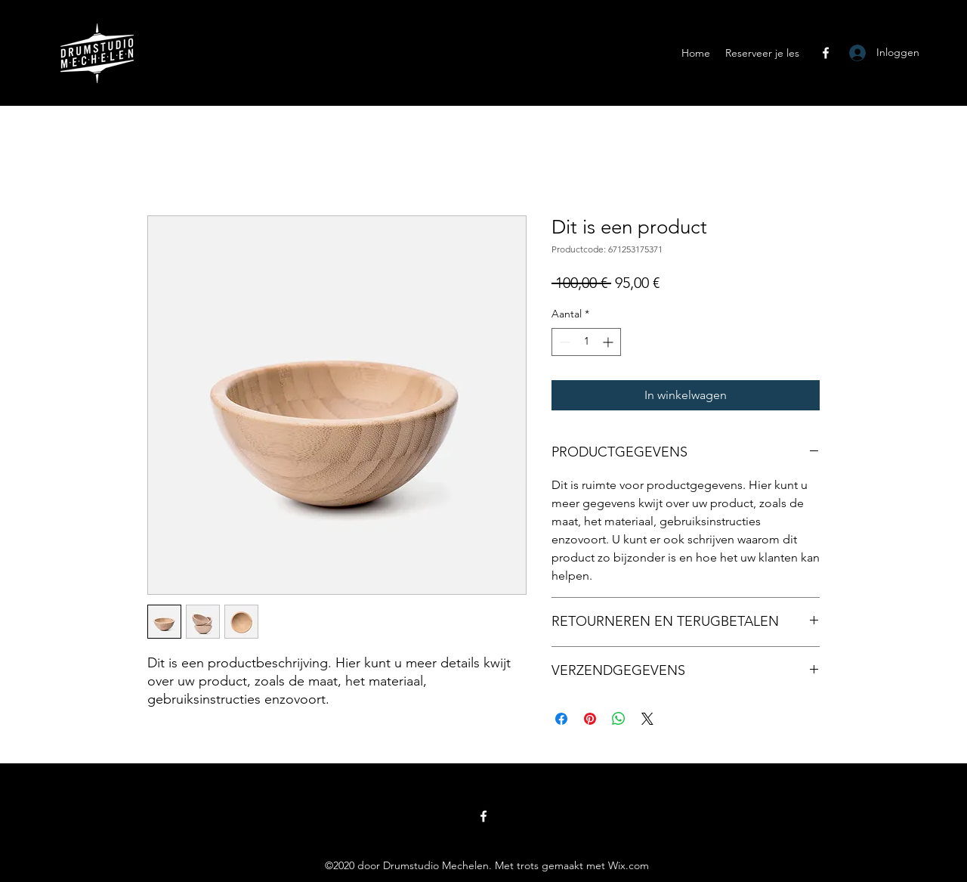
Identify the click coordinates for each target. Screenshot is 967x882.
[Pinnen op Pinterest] (590, 719)
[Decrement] (563, 342)
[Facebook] (825, 52)
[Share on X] (647, 719)
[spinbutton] (586, 342)
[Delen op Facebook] (561, 719)
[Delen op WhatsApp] (619, 719)
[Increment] (609, 342)
